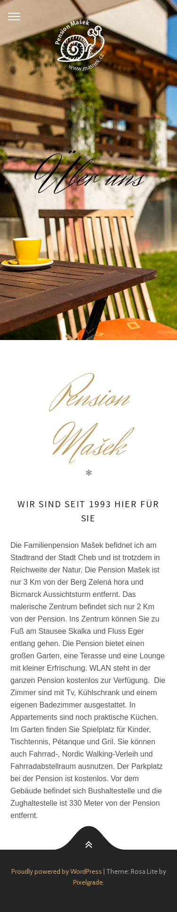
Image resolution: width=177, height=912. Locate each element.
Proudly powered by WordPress (56, 871)
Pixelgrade (88, 882)
